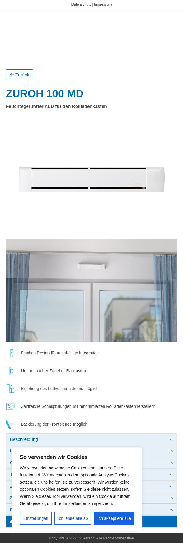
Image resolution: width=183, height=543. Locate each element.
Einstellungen (35, 518)
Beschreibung (24, 439)
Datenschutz (81, 4)
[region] (77, 489)
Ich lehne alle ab (73, 518)
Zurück (19, 74)
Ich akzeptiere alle (114, 518)
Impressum (103, 4)
